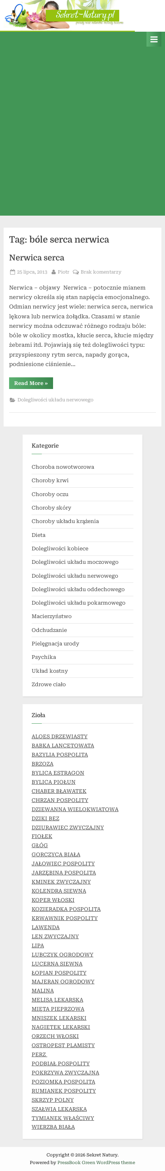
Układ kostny (50, 671)
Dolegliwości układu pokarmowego (78, 603)
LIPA (38, 945)
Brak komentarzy (101, 272)
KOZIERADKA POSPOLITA (66, 909)
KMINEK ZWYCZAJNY (61, 882)
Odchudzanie (49, 630)
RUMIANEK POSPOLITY (64, 1091)
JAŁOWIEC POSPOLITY (63, 864)
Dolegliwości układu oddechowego (78, 589)
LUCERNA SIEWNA (57, 964)
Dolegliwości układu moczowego (75, 562)
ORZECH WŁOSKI (55, 1036)
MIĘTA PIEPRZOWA (58, 1009)
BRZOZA (42, 764)
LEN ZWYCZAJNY (55, 936)
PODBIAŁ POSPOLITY (61, 1063)
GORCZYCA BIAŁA (56, 854)
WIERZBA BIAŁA (53, 1127)
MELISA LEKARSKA (57, 1000)
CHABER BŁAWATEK (59, 791)
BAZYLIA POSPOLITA (60, 755)
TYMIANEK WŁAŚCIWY (63, 1118)
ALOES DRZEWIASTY (60, 736)
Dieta (38, 535)
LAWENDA (46, 927)
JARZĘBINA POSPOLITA (64, 873)
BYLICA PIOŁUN (54, 782)
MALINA (43, 991)
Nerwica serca (36, 257)
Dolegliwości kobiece (60, 548)
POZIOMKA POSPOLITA (63, 1082)
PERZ (39, 1054)
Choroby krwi (50, 480)
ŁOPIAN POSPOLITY (59, 973)
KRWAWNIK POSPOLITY (65, 918)
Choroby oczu (50, 494)
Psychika (44, 657)
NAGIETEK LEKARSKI (61, 1027)
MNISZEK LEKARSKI (59, 1018)
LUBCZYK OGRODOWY (62, 955)
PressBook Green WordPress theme (96, 1162)
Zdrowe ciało (49, 684)
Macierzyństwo (52, 616)
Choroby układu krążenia (65, 521)
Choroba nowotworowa (63, 467)
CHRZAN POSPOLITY (60, 800)
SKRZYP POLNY (53, 1100)
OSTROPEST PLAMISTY (63, 1045)
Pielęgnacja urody (55, 644)
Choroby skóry (51, 508)
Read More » (33, 384)
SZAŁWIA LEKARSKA (59, 1109)
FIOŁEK (42, 836)
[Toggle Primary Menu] (154, 39)
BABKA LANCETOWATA (63, 745)
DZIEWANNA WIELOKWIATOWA (75, 809)
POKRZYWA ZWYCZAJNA (65, 1073)
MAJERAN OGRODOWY (63, 982)
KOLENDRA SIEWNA (59, 891)
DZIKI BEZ (45, 818)
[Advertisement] (82, 133)
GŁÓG (40, 845)
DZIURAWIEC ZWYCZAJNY (68, 827)
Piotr (63, 271)
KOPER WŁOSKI (53, 900)
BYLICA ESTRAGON (58, 773)
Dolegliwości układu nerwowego (55, 399)
